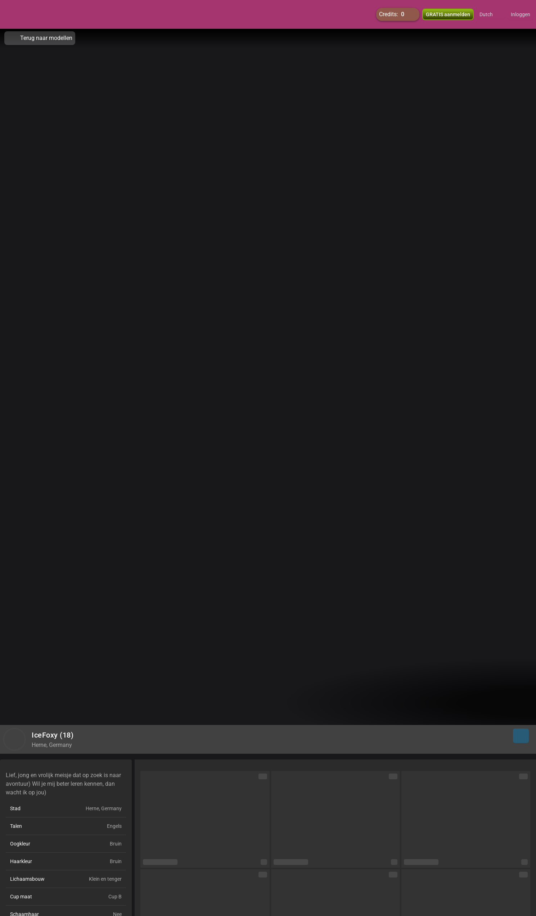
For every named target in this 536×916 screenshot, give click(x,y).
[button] (491, 14)
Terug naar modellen (39, 38)
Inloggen (520, 14)
